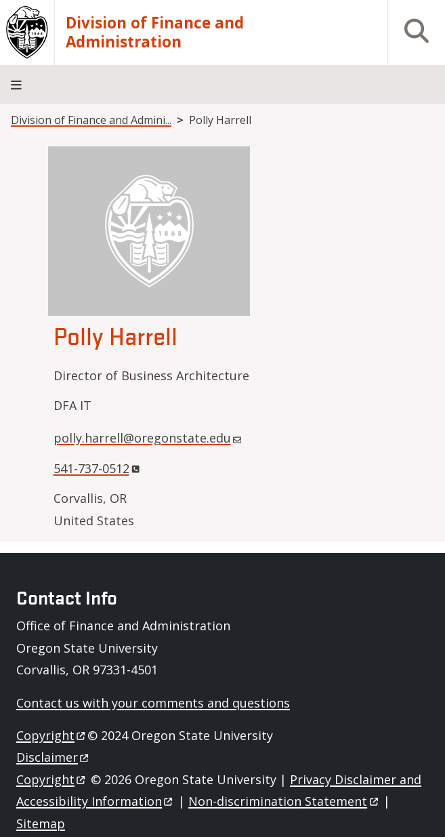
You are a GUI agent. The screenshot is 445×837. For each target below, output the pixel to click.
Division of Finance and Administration (155, 33)
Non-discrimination (284, 801)
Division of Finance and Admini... (91, 120)
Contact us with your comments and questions (153, 703)
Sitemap (40, 823)
